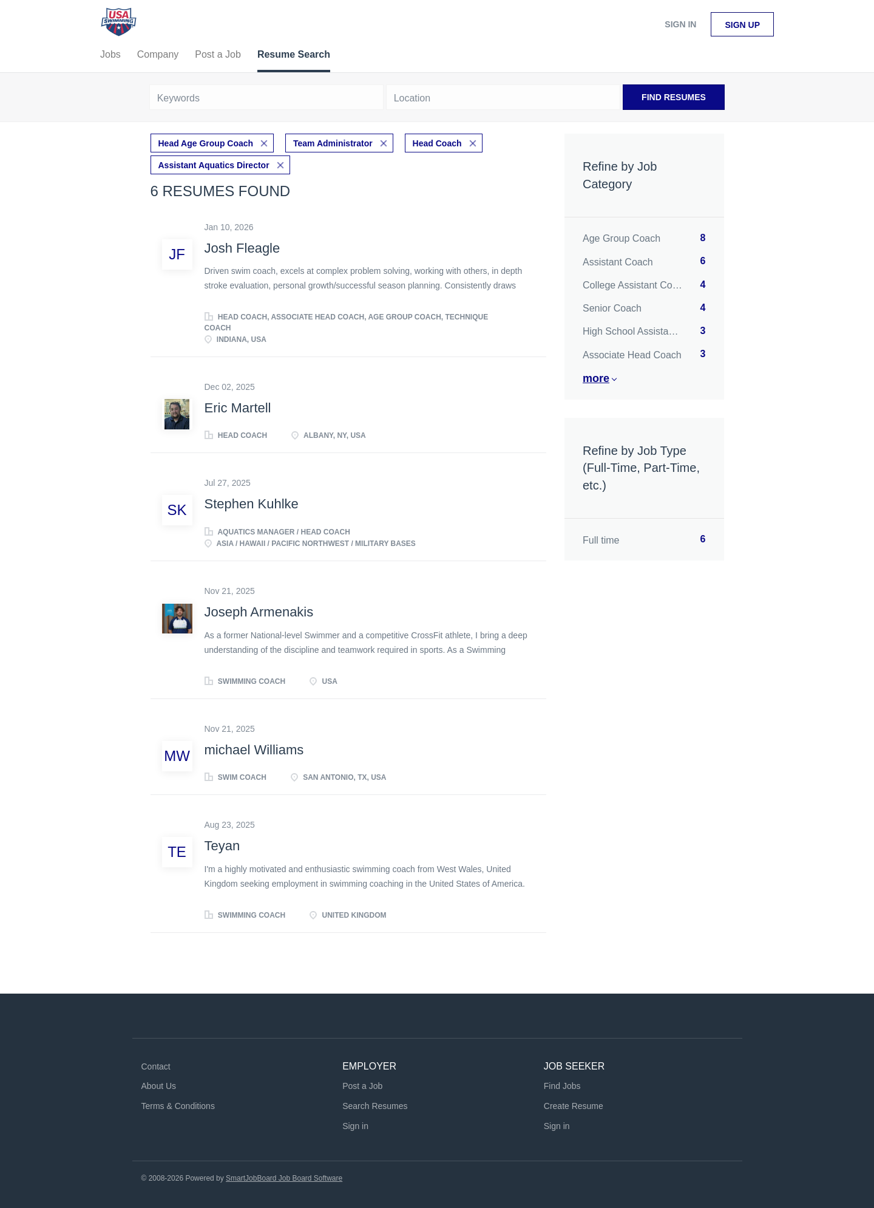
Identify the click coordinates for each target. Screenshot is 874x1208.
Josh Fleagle (242, 248)
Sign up (742, 25)
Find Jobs (562, 1086)
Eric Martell (238, 407)
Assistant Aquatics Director (213, 165)
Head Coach (437, 143)
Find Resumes (674, 97)
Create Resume (573, 1106)
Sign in (680, 24)
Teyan (222, 845)
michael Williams (254, 749)
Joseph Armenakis (259, 611)
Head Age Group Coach (206, 143)
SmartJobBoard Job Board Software (284, 1178)
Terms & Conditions (178, 1106)
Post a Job (362, 1086)
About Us (159, 1086)
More (596, 378)
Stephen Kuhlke (252, 503)
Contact (156, 1066)
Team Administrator (333, 143)
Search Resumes (374, 1106)
